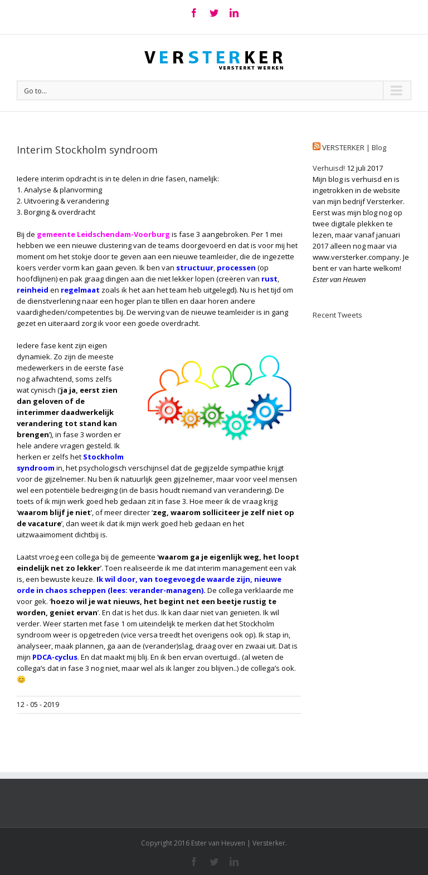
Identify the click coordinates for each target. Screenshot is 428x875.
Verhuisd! (329, 168)
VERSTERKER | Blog (354, 147)
